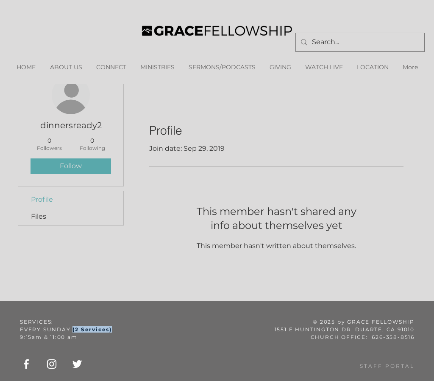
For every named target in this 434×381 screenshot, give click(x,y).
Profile (42, 199)
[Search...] (359, 42)
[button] (157, 67)
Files (38, 216)
